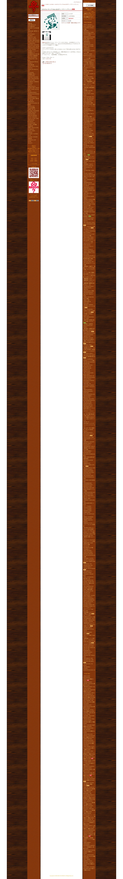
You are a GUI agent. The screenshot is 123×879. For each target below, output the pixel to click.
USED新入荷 (32, 26)
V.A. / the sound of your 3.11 (88, 514)
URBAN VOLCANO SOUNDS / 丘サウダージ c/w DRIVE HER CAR (88, 140)
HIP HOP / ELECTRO (33, 77)
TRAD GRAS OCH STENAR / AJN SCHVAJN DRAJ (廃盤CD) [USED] (89, 736)
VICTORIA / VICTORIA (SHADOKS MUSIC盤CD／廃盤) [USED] (89, 868)
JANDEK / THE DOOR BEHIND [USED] (88, 716)
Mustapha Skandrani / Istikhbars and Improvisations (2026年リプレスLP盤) (89, 73)
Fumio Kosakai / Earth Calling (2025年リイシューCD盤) (89, 439)
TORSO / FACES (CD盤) (89, 199)
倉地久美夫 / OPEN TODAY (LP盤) (88, 543)
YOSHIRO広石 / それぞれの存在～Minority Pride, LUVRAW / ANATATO (89, 620)
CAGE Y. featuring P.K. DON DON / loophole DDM (89, 561)
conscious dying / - (88, 507)
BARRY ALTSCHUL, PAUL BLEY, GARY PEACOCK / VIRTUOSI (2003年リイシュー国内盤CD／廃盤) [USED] (89, 808)
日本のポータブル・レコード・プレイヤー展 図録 (89, 524)
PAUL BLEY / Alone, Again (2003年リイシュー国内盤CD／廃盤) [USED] (89, 752)
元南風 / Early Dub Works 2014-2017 (87, 91)
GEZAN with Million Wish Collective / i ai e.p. (88, 201)
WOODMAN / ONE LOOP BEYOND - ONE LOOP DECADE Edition (88, 660)
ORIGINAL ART (32, 140)
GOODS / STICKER (33, 136)
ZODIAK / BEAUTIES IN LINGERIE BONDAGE (89, 399)
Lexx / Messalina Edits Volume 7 (88, 180)
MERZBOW (31, 101)
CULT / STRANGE (33, 117)
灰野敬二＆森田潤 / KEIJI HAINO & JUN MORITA (88, 325)
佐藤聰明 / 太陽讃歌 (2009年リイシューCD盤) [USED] (89, 839)
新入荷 (30, 23)
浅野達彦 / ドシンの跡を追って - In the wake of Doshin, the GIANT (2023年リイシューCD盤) (89, 641)
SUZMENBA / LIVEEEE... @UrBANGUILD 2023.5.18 (89, 668)
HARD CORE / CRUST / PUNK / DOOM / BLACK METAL (33, 89)
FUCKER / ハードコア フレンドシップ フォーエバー (89, 425)
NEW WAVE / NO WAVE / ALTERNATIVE (34, 42)
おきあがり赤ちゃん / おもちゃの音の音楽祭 (88, 528)
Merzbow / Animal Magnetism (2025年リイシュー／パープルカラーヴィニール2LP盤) (89, 56)
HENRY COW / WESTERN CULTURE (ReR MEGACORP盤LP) (88, 338)
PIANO (30, 84)
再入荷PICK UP (32, 25)
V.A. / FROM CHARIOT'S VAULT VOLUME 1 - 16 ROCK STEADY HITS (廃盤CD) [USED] (88, 862)
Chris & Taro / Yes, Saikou (87, 168)
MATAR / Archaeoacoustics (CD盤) (88, 290)
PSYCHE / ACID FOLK (34, 44)
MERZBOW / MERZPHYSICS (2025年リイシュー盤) (89, 51)
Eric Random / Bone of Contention (88, 114)
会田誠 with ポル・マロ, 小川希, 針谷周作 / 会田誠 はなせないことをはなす (89, 350)
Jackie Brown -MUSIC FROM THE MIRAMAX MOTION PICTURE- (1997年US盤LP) (89, 189)
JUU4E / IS (86, 421)
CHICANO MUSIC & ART (33, 70)
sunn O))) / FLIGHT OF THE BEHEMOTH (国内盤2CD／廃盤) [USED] (89, 789)
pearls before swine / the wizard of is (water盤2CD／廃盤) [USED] (89, 774)
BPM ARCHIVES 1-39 (89, 375)
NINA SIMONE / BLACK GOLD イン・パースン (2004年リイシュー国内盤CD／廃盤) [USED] (89, 816)
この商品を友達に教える (50, 61)
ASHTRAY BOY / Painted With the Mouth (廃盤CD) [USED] (89, 706)
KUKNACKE (32, 106)
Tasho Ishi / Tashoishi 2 (89, 64)
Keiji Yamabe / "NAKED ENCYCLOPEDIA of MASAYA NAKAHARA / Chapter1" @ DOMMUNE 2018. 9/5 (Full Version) (89, 598)
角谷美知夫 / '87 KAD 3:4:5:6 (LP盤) (88, 135)
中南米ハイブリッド (33, 51)
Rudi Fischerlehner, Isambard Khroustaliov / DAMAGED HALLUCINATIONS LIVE (89, 392)
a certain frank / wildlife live (88, 171)
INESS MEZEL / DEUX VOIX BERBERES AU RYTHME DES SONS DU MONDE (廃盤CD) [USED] (89, 695)
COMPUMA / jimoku (88, 145)
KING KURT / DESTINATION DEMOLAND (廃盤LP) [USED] (88, 678)
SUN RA (31, 67)
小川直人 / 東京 (87, 79)
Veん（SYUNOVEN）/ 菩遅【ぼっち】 (88, 577)
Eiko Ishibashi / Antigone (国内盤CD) (89, 215)
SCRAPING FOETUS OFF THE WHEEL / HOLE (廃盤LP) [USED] (89, 757)
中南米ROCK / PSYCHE (34, 54)
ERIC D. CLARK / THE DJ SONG (88, 177)
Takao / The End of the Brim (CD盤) (88, 297)
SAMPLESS (31, 129)
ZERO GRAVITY (32, 112)
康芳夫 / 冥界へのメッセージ (88, 537)
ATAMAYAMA (32, 123)
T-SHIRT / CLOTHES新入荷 (33, 28)
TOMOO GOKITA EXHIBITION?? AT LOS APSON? (88, 629)
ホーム (43, 4)
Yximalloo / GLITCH (88, 558)
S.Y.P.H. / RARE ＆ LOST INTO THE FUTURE (89, 174)
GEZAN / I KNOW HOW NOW (89, 148)
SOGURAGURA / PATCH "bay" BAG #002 (88, 132)
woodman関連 (32, 107)
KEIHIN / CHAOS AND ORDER (89, 162)
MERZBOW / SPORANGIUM (86, 42)
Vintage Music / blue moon (32, 59)
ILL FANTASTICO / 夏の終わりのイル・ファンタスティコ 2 (89, 106)
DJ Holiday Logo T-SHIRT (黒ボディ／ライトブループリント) (89, 408)
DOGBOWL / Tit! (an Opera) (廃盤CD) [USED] (88, 710)
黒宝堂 (30, 138)
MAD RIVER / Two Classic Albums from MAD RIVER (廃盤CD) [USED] (89, 779)
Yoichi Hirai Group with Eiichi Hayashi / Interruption (89, 119)
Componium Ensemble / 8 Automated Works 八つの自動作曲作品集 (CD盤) (89, 257)
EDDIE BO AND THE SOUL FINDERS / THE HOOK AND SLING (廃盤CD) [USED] (89, 701)
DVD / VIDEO (32, 130)
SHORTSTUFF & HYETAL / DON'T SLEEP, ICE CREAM (88, 184)
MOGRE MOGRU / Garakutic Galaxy (88, 653)
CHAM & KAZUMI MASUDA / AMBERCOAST (88, 462)
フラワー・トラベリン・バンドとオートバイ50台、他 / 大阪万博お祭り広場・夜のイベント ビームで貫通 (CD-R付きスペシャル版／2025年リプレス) (89, 416)
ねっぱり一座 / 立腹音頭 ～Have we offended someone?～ (88, 429)
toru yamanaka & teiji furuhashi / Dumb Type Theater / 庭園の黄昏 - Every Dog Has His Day (88, 588)
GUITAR (31, 83)
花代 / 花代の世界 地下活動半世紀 (89, 458)
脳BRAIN (44, 42)
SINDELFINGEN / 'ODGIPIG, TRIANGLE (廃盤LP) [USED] (89, 683)
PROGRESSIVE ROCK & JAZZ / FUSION (33, 48)
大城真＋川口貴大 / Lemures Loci (88, 314)
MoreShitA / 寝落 (88, 116)
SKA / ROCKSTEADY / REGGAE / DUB (33, 79)
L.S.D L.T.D (48, 58)
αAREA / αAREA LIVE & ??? (88, 465)
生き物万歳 (31, 64)
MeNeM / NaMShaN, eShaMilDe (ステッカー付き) (89, 306)
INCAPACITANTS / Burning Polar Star (88, 366)
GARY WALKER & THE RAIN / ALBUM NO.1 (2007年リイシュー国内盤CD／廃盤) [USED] (89, 802)
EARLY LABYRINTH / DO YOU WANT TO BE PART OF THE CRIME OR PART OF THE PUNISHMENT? (89, 647)
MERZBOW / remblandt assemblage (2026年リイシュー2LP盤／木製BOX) (89, 61)
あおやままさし (32, 86)
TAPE (30, 141)
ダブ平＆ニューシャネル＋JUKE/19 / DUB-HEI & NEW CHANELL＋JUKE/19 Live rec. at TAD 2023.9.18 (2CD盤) (89, 232)
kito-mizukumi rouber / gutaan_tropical (88, 373)
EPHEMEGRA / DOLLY (89, 446)
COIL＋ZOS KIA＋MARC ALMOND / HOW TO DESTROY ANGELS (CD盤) (88, 27)
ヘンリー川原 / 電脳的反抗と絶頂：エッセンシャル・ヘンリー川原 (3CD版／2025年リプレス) (89, 275)
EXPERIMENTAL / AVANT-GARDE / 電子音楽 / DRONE (33, 98)
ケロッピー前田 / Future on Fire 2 (89, 636)
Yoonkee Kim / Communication (87, 593)
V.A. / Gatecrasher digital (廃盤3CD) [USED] (89, 725)
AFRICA (31, 63)
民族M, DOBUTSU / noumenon (88, 520)
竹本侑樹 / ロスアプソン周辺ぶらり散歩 (88, 613)
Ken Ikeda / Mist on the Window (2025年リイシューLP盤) (89, 489)
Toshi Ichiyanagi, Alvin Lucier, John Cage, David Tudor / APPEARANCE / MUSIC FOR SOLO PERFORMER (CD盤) (88, 99)
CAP (30, 135)
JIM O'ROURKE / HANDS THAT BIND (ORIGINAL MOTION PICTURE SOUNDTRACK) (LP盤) (89, 553)
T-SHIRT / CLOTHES (33, 133)
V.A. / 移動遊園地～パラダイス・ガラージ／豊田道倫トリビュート (89, 83)
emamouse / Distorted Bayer (88, 574)
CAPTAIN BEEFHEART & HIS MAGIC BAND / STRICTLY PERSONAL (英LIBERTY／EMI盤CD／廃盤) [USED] (89, 833)
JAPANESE (31, 72)
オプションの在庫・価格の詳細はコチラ (71, 22)
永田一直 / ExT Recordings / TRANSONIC (33, 110)
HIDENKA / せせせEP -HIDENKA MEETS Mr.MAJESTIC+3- (89, 443)
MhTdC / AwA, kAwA (89, 207)
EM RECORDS (32, 113)
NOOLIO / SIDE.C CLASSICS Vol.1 (88, 345)
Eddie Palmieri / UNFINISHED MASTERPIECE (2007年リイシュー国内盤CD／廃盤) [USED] (89, 845)
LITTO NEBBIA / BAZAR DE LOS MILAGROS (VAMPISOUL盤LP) (89, 453)
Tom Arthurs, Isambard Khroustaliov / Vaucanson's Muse (88, 386)
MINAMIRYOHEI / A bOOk (88, 504)
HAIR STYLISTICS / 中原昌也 (33, 104)
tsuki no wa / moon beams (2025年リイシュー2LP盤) (89, 540)
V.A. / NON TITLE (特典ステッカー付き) (89, 227)
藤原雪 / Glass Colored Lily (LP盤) (88, 448)
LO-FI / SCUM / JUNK (34, 118)
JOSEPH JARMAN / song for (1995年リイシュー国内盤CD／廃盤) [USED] (89, 827)
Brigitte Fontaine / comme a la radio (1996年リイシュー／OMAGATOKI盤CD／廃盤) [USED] (89, 762)
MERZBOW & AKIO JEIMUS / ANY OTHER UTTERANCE (88, 46)
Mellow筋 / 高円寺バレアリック (33, 31)
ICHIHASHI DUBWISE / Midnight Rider (89, 362)
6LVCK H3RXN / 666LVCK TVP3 (87, 396)
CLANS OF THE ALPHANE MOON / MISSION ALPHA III (87, 403)
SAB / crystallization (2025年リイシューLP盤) (88, 359)
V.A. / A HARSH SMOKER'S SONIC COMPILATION (87, 511)
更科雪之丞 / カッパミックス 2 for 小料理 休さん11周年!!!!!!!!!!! (89, 624)
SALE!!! (30, 143)
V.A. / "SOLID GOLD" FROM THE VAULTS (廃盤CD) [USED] (89, 856)
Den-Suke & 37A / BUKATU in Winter (87, 571)
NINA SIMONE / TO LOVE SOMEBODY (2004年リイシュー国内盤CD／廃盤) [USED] (89, 822)
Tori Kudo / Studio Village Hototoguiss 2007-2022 (89, 534)
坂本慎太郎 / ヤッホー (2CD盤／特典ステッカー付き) (89, 158)
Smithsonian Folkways (33, 61)
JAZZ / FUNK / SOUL (33, 66)
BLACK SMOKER (33, 115)
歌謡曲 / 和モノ (32, 74)
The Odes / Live (87, 383)
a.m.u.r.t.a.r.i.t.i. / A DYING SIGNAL (87, 244)
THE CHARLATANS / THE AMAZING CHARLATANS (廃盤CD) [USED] (88, 730)
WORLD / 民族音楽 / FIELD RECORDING (33, 56)
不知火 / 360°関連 (33, 124)
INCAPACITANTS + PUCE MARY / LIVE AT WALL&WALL (88, 434)
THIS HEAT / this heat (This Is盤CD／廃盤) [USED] (88, 784)
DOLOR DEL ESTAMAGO (31, 120)
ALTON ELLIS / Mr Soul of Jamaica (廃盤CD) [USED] (89, 852)
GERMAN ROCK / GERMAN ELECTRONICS (33, 93)
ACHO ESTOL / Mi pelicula (88, 664)
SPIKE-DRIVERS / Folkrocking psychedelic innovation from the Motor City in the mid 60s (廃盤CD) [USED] (88, 742)
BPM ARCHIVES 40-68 (89, 377)
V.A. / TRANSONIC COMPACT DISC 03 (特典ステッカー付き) (89, 311)
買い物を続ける (48, 63)
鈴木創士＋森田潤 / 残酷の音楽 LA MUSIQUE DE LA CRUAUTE (88, 330)
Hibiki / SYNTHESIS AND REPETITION (88, 517)
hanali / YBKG (87, 498)
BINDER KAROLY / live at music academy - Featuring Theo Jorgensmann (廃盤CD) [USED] (89, 689)
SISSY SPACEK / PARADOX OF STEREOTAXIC (87, 370)
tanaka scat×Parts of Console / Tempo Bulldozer (89, 250)
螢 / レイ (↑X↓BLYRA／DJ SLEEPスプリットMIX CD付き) (89, 67)
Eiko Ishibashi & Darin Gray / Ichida (88, 317)
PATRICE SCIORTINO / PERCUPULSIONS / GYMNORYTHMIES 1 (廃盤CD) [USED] (89, 769)
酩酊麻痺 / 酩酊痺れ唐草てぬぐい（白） (88, 284)
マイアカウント (77, 2)
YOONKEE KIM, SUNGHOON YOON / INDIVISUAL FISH (88, 485)
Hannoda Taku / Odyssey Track (89, 656)
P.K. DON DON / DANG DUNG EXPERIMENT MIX (89, 224)
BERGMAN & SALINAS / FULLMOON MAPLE (89, 334)
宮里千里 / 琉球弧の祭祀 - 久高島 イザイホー (88, 321)
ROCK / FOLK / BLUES (34, 46)
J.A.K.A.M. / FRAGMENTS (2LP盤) (88, 546)
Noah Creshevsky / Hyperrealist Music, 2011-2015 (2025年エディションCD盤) (89, 262)
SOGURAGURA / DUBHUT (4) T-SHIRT (88, 129)
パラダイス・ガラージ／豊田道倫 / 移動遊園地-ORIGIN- (89, 87)
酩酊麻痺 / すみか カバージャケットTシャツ (89, 281)
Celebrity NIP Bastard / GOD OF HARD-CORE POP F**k (88, 219)
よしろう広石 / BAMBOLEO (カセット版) (89, 616)
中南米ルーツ (32, 52)
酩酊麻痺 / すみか (88, 278)
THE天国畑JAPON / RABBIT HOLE (88, 122)
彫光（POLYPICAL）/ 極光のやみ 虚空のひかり (89, 342)
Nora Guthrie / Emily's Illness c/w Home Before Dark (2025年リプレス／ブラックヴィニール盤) (89, 239)
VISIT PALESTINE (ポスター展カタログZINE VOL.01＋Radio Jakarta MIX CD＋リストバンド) (89, 495)
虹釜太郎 (31, 126)
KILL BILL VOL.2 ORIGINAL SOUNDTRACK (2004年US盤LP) (88, 196)
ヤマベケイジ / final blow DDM (88, 610)
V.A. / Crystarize (87, 506)
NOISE (30, 95)
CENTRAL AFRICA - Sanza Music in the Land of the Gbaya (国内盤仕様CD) (89, 355)
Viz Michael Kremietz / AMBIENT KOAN (88, 287)
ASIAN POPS (32, 75)
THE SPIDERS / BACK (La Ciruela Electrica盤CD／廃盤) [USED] (88, 748)
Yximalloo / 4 (87, 549)
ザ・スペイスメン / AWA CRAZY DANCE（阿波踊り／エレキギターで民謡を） (89, 153)
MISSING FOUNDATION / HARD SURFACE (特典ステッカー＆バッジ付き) (89, 33)
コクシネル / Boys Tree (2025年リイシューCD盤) (89, 531)
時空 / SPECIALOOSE (33, 127)
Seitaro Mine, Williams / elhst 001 (88, 143)
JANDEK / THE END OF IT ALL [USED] (89, 713)
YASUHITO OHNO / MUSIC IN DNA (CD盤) (88, 77)
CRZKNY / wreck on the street (89, 500)
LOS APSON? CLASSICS (31, 35)
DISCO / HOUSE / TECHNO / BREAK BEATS (34, 39)
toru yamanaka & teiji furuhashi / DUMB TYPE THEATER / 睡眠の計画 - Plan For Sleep (88, 582)
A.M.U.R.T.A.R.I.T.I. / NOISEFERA (88, 247)
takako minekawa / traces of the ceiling (89, 253)
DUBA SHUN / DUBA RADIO (88, 94)
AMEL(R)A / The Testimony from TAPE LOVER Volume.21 (88, 565)
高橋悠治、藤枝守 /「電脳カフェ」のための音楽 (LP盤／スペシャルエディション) (89, 269)
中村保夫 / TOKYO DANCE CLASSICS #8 (88, 165)
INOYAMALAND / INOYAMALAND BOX (88, 209)
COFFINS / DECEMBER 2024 (89, 481)
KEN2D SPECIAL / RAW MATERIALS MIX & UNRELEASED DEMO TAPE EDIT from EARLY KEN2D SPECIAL (89, 471)
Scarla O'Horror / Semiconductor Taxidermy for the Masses (88, 380)
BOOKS (30, 132)
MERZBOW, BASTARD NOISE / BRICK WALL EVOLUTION (89, 38)
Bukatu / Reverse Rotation (89, 569)
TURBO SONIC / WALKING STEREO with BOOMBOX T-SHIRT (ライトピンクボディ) (89, 605)
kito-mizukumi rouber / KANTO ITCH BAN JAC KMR (88, 477)
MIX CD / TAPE (32, 37)
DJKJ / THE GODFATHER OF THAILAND (87, 301)
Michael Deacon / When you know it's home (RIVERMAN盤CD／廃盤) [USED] (89, 721)
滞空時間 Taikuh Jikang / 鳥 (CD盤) (89, 212)
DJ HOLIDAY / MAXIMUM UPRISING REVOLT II (88, 110)
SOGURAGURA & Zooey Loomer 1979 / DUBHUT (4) (87, 126)
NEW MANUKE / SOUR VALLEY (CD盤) (89, 204)
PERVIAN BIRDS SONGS (87, 633)
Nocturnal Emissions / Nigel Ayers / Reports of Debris (88, 294)
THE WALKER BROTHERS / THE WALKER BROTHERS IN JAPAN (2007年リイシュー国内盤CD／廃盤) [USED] (89, 795)
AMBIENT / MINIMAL (34, 81)
